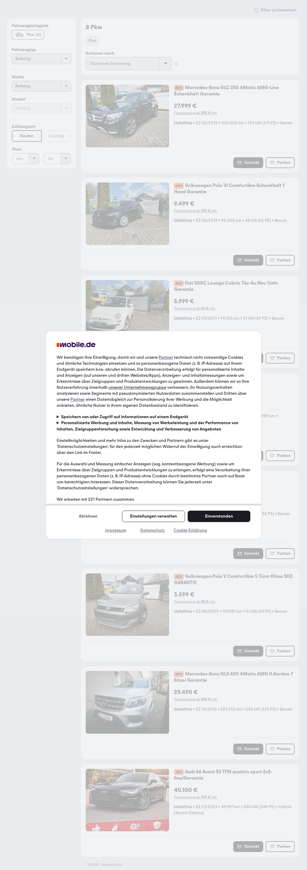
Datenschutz (152, 530)
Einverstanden (219, 516)
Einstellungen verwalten (153, 516)
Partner (166, 357)
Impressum (115, 530)
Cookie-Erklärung (190, 530)
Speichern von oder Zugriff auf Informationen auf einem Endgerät (124, 416)
